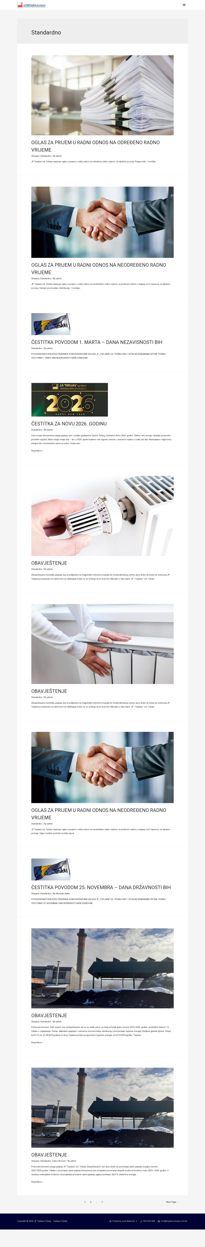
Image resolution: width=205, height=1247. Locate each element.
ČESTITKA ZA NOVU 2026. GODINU (75, 433)
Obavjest (35, 158)
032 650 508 (148, 1238)
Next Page (170, 1219)
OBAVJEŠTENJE (51, 573)
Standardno (45, 158)
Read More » (37, 461)
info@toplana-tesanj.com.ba (174, 1238)
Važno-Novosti (59, 1178)
